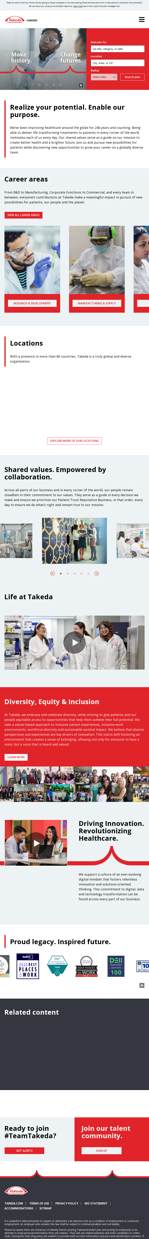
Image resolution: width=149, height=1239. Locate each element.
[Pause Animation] (142, 796)
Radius (95, 70)
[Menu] (142, 19)
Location (96, 56)
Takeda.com (13, 1203)
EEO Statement (96, 1203)
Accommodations (20, 1208)
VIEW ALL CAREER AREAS (23, 215)
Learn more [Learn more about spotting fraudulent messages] (78, 6)
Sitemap (45, 1208)
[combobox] (118, 62)
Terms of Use (39, 1203)
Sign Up (101, 1151)
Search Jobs (131, 77)
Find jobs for (99, 42)
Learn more (16, 757)
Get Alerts (24, 1151)
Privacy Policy (66, 1203)
